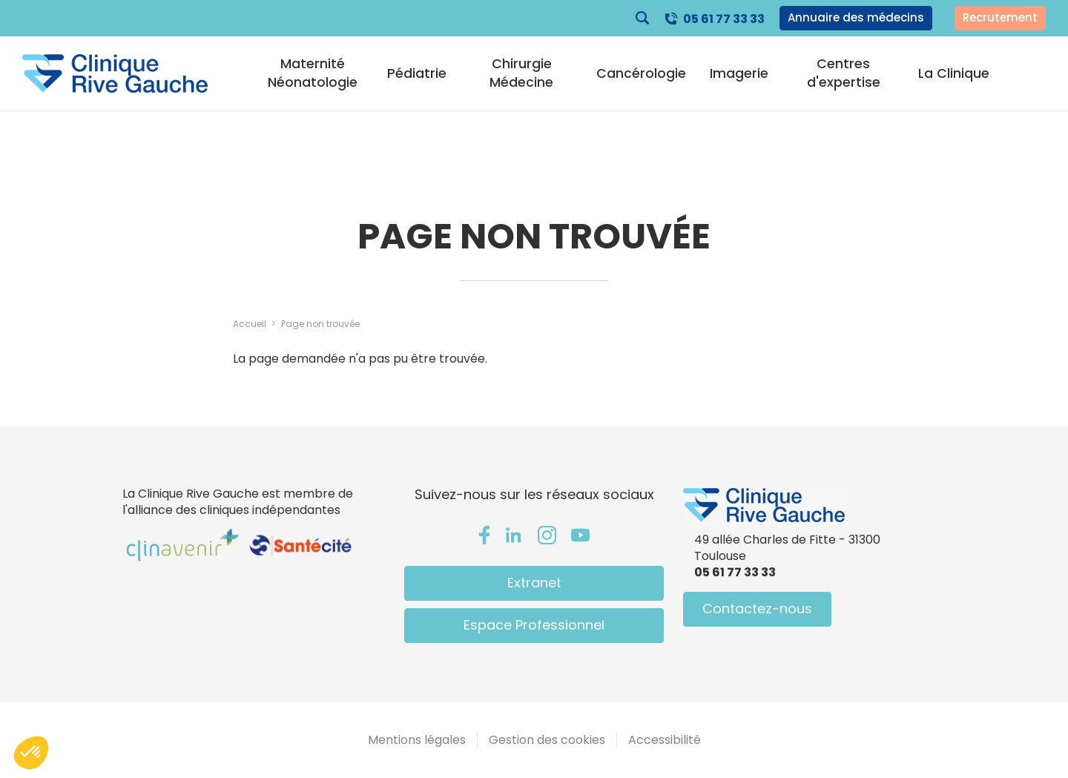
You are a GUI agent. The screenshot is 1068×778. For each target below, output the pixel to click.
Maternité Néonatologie (312, 72)
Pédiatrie (416, 73)
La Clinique (953, 73)
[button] (31, 753)
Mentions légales (417, 739)
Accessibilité (664, 739)
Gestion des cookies (547, 739)
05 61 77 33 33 (724, 18)
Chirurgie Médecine (521, 72)
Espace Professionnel (534, 625)
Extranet (534, 582)
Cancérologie (641, 73)
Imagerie (739, 73)
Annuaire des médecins (856, 17)
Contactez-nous (757, 608)
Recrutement (1000, 17)
